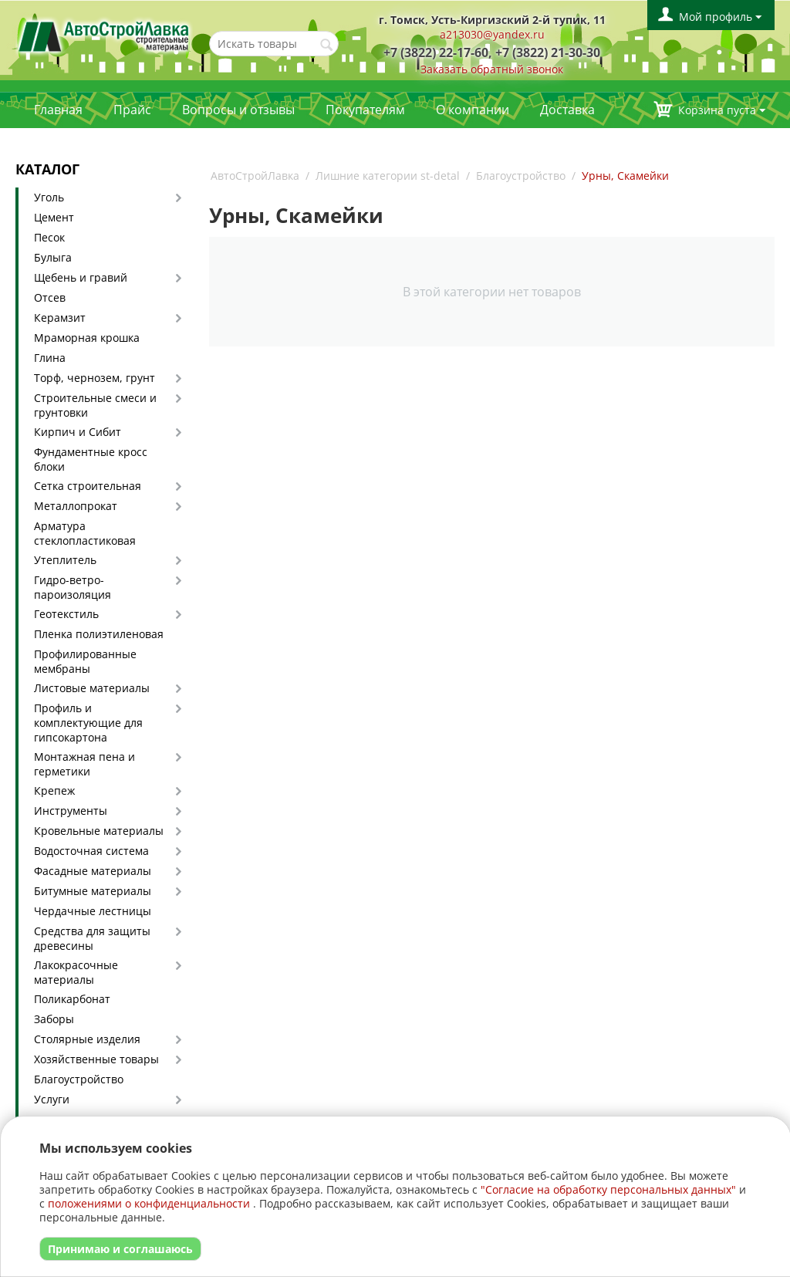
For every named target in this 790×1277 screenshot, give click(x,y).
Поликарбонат (72, 999)
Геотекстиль (66, 613)
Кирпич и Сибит (77, 431)
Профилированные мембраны (85, 661)
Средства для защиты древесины (92, 938)
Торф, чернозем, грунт (94, 377)
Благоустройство (78, 1079)
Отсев (50, 297)
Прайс (132, 109)
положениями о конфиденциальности (149, 1203)
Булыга (53, 257)
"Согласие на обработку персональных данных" (608, 1189)
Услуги (51, 1099)
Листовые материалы (92, 688)
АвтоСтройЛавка (255, 175)
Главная (58, 109)
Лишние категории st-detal (388, 175)
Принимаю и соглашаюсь (120, 1249)
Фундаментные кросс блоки (90, 459)
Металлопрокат (75, 505)
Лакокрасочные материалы (76, 972)
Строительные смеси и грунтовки (95, 405)
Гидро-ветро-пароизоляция (72, 587)
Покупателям (365, 109)
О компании (472, 109)
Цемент (54, 217)
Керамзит (60, 317)
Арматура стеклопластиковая (85, 533)
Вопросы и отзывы (238, 109)
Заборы (54, 1019)
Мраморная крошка (87, 337)
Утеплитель (65, 559)
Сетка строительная (87, 485)
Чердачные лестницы (92, 911)
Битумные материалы (92, 890)
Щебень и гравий (80, 277)
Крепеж (54, 790)
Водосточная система (91, 850)
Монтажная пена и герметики (84, 764)
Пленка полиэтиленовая (99, 634)
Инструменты (70, 810)
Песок (49, 237)
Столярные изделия (87, 1039)
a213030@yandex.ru (492, 34)
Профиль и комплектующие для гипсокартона (88, 723)
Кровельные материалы (99, 830)
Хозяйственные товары (96, 1059)
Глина (50, 357)
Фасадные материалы (92, 870)
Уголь (49, 197)
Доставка (567, 109)
